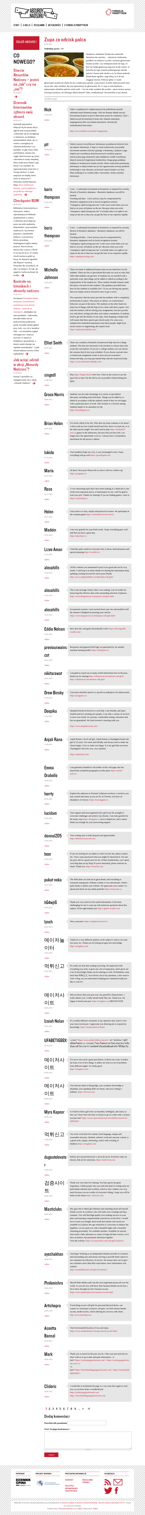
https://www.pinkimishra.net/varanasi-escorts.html (91, 1292)
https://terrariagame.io (98, 800)
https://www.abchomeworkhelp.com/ (86, 361)
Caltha (79, 1509)
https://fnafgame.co (91, 819)
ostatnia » (89, 1407)
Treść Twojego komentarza (57, 1429)
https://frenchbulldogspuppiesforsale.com (87, 1395)
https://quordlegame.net (100, 455)
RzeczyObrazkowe (66, 1509)
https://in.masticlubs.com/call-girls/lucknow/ (105, 1240)
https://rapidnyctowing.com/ (82, 256)
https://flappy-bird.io (83, 374)
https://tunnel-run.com (105, 1160)
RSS (107, 1482)
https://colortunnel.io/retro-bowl (100, 514)
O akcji (26, 25)
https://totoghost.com (79, 946)
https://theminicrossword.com (82, 838)
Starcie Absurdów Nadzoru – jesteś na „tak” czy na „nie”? (26, 79)
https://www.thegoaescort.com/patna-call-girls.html (92, 596)
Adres (46, 120)
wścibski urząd (50, 99)
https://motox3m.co (113, 889)
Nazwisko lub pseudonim (55, 1423)
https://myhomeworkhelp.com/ (83, 329)
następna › (83, 1407)
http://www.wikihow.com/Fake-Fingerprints (89, 131)
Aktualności (54, 25)
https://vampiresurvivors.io (95, 921)
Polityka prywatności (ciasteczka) (71, 1488)
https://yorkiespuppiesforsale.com (84, 1392)
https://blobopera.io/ (100, 650)
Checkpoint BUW (26, 200)
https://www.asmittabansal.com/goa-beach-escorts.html (93, 1331)
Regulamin (39, 25)
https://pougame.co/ (78, 695)
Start (16, 25)
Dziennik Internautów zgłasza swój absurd (22, 109)
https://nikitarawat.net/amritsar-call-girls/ (106, 676)
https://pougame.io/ (78, 473)
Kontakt (69, 1480)
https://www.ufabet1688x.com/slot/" (93, 1040)
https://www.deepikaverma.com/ (84, 726)
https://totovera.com (86, 1092)
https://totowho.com (94, 866)
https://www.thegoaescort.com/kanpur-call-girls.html (92, 615)
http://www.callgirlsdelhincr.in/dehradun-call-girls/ (92, 577)
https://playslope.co (78, 536)
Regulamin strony (87, 1481)
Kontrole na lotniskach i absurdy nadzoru (26, 285)
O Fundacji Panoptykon (76, 25)
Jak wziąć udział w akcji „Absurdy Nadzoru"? (26, 364)
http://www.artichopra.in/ (81, 1315)
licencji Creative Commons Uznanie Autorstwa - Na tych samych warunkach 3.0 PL (93, 1503)
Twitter (108, 1490)
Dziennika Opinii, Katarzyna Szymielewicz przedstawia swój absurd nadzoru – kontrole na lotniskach (25, 305)
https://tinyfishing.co (79, 498)
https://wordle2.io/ (92, 552)
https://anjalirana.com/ (79, 754)
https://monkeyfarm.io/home (92, 1027)
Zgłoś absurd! (26, 43)
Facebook (116, 1490)
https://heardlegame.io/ (80, 410)
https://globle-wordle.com (109, 908)
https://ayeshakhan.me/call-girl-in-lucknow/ (88, 1269)
